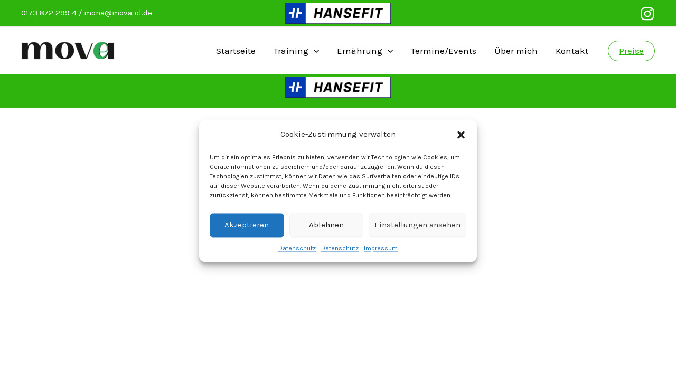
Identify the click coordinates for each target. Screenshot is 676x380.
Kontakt (572, 50)
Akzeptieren (246, 230)
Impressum (381, 254)
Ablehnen (326, 230)
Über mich (516, 50)
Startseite (236, 50)
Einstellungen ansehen (417, 230)
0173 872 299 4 (49, 12)
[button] (461, 140)
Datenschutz (297, 254)
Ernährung (365, 50)
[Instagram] (647, 13)
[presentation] (313, 50)
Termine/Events (443, 50)
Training (296, 50)
